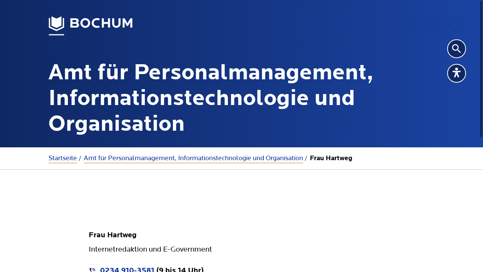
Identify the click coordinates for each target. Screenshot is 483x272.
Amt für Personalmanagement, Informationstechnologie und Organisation (193, 158)
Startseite (62, 158)
